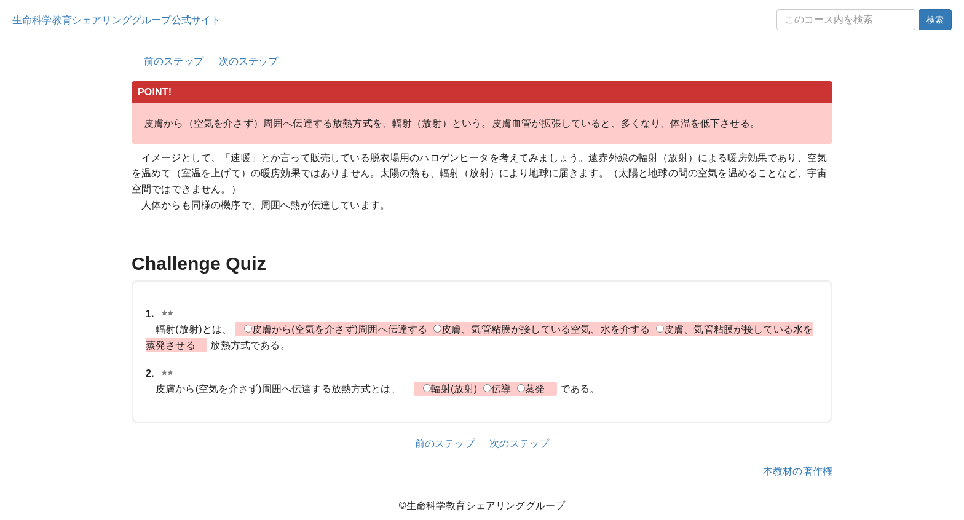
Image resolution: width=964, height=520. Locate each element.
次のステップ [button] (249, 61)
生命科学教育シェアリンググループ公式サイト (116, 20)
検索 (935, 20)
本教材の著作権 (797, 471)
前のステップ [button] (173, 61)
